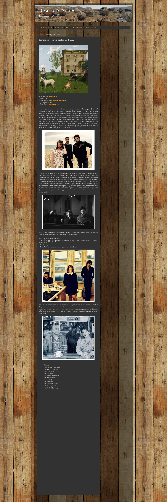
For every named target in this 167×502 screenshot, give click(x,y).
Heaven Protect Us (59, 100)
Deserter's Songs (56, 10)
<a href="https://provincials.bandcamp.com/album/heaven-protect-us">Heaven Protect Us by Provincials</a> (68, 442)
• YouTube (59, 28)
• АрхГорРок (77, 28)
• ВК (68, 28)
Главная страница (45, 28)
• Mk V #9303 (91, 28)
